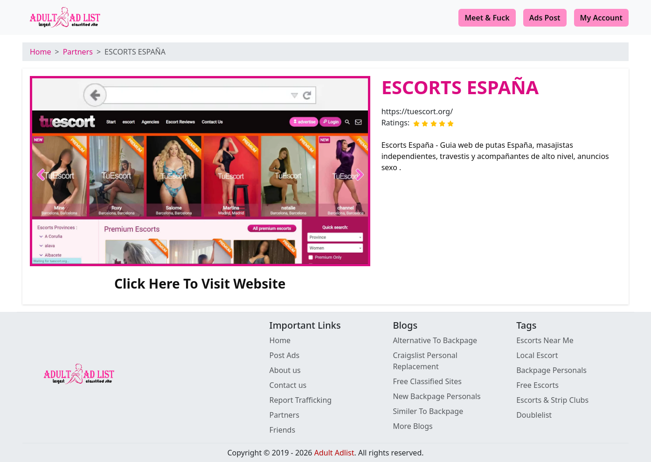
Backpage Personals (551, 370)
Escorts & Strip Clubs (552, 400)
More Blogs (412, 426)
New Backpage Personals (436, 396)
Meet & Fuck (487, 18)
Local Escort (537, 355)
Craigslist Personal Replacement (425, 361)
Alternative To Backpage (435, 340)
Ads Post (545, 18)
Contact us (288, 385)
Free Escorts (537, 385)
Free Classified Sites (427, 381)
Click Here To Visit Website (200, 283)
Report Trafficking (301, 400)
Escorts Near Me (545, 340)
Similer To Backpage (428, 411)
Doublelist (534, 415)
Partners (78, 52)
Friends (282, 430)
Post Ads (285, 355)
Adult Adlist (334, 453)
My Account (601, 18)
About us (285, 370)
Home (40, 52)
